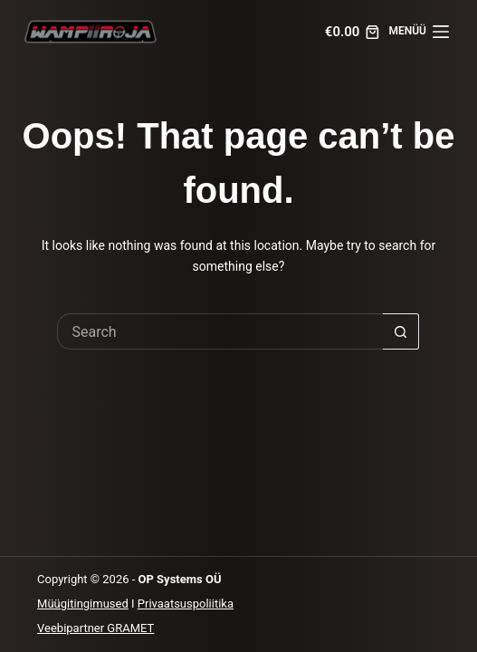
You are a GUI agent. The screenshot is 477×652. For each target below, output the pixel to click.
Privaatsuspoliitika (186, 603)
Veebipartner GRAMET (95, 628)
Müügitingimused (83, 603)
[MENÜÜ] (418, 32)
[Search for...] (220, 331)
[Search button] (401, 331)
